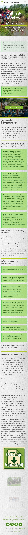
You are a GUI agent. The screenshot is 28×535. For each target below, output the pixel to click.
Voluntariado (7, 520)
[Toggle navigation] (25, 2)
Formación (19, 517)
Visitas (12, 517)
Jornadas (15, 520)
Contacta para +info (14, 107)
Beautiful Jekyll (17, 531)
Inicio (7, 517)
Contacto (22, 520)
